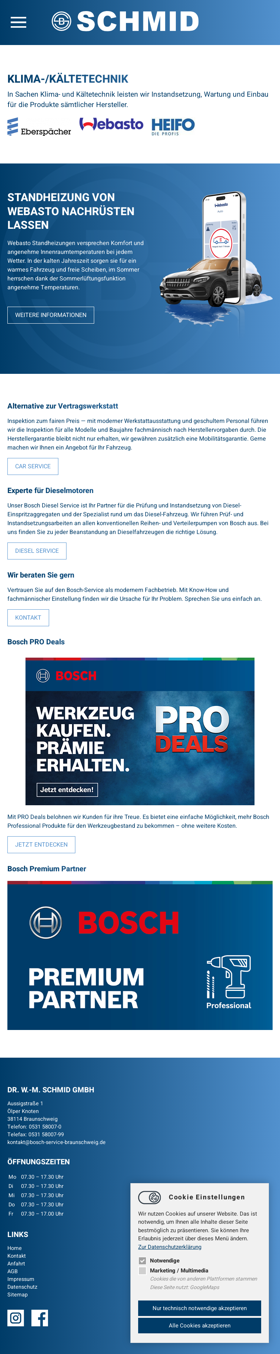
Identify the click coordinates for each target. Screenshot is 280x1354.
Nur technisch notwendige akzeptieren (200, 1308)
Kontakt (28, 617)
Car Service (33, 466)
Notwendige (159, 1261)
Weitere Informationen (50, 315)
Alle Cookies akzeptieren (200, 1326)
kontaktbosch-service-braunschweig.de (56, 1142)
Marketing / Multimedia (173, 1271)
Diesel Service (37, 551)
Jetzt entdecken (41, 844)
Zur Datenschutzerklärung (169, 1247)
